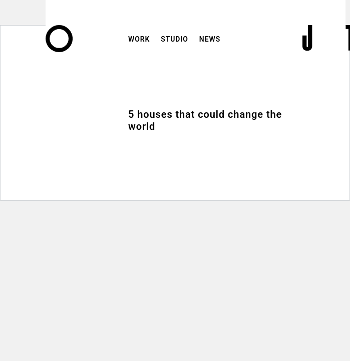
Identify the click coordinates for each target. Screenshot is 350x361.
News (209, 39)
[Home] (59, 49)
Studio (174, 39)
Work (139, 39)
